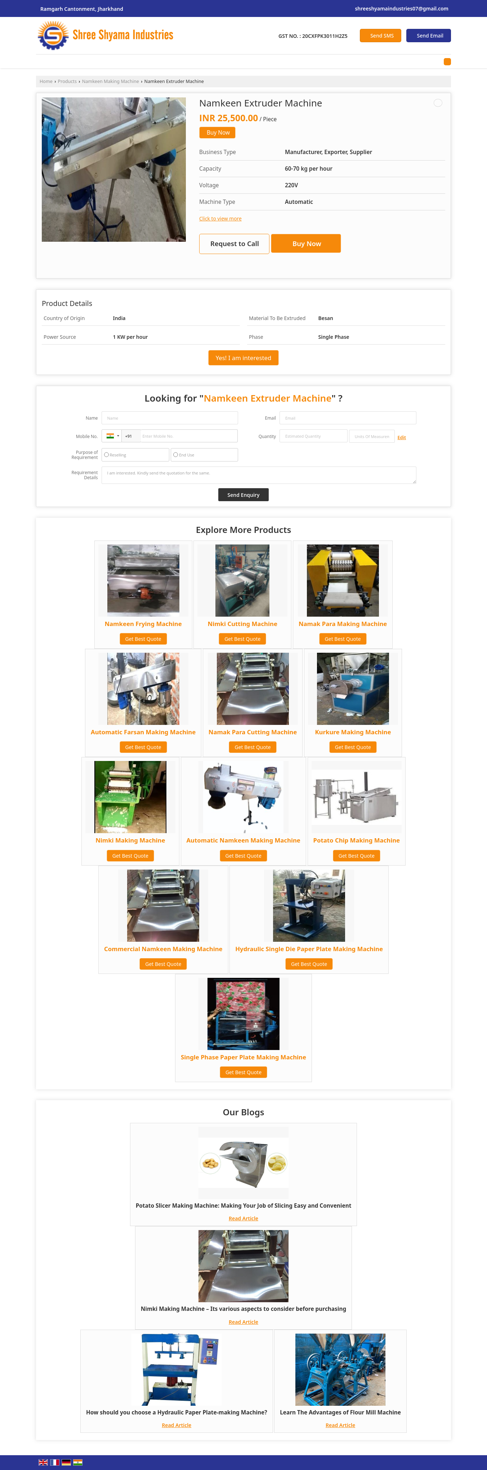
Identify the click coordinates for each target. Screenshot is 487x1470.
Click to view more (220, 218)
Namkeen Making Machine (110, 81)
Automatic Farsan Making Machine (143, 732)
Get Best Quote (143, 638)
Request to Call (234, 243)
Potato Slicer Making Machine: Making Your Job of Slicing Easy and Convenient (244, 1205)
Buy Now (218, 132)
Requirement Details (84, 475)
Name (92, 418)
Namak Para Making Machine (343, 624)
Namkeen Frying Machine (143, 624)
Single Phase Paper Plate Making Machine (243, 1057)
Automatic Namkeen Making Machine (243, 840)
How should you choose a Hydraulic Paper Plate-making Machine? (176, 1412)
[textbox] (372, 436)
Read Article (243, 1218)
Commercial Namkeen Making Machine (163, 949)
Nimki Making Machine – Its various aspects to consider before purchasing (243, 1309)
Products (67, 81)
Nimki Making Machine (130, 840)
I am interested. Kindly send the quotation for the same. (259, 475)
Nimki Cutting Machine (242, 624)
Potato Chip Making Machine (356, 840)
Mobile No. (87, 436)
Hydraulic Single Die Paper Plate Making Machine (309, 949)
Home (46, 81)
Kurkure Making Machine (353, 732)
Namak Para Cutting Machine (253, 732)
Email (270, 418)
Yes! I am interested (244, 358)
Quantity (267, 436)
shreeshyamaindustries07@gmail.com (401, 8)
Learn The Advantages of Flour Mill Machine (340, 1412)
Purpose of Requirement (84, 455)
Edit (402, 437)
